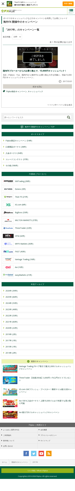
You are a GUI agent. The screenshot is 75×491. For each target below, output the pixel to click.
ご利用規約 (7, 435)
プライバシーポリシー (48, 435)
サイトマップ (45, 440)
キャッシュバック (35, 91)
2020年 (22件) (12, 328)
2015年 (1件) (11, 346)
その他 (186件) (12, 165)
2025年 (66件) (12, 297)
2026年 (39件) (12, 290)
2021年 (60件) (12, 321)
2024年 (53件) (12, 303)
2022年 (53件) (12, 315)
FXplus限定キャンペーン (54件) (19, 140)
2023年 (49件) (12, 309)
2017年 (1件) (11, 340)
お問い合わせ (8, 446)
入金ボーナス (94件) (14, 153)
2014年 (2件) (11, 353)
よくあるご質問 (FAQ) (11, 430)
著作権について (8, 440)
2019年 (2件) (11, 334)
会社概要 (43, 430)
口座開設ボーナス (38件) (16, 147)
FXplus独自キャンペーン (16, 91)
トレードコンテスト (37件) (17, 159)
